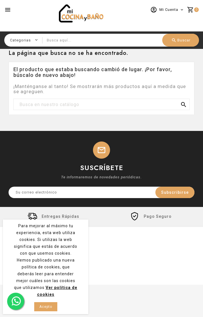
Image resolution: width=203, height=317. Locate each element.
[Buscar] (101, 104)
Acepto (45, 307)
